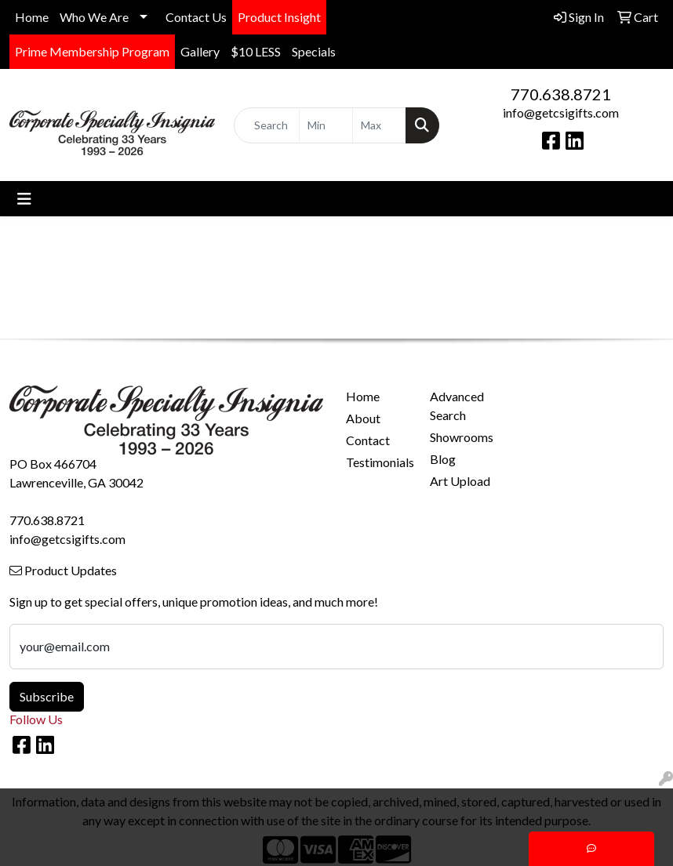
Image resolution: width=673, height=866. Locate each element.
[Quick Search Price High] (379, 125)
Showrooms (461, 436)
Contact (368, 440)
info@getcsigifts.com (561, 112)
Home (32, 16)
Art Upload (460, 480)
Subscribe (47, 696)
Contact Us (196, 16)
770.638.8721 (561, 94)
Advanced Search (457, 405)
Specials (314, 51)
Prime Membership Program (92, 51)
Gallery (200, 51)
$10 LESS (256, 51)
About (363, 418)
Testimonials (378, 462)
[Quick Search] (267, 125)
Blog (443, 458)
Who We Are (94, 16)
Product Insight (279, 16)
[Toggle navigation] (24, 198)
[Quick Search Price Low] (326, 125)
